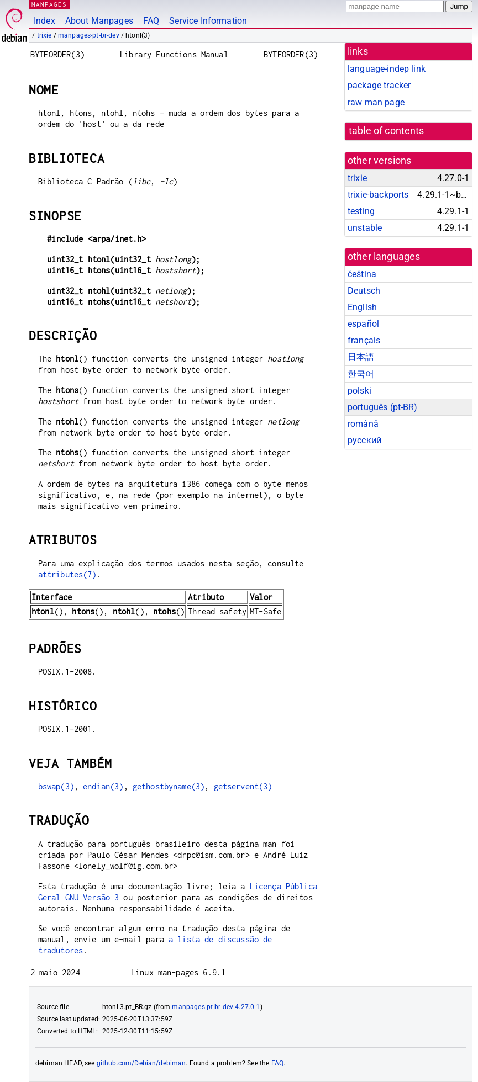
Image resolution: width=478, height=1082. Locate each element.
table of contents (386, 130)
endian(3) (103, 786)
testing (361, 211)
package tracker (379, 85)
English (362, 307)
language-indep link (387, 68)
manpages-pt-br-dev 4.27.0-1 (216, 1007)
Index (44, 20)
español (363, 324)
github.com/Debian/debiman (141, 1063)
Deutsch (364, 290)
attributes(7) (67, 574)
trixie (44, 35)
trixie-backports (378, 194)
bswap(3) (56, 786)
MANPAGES (49, 4)
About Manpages (99, 20)
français (364, 340)
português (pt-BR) (383, 407)
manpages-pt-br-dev (88, 35)
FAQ (151, 20)
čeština (362, 274)
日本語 (361, 357)
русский (364, 440)
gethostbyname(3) (168, 786)
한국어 (361, 374)
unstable (365, 227)
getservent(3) (243, 786)
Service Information (208, 20)
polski (359, 390)
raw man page (376, 102)
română (363, 423)
